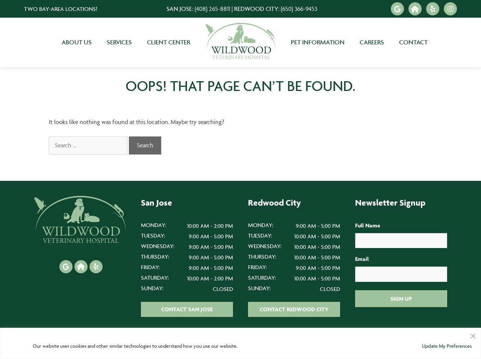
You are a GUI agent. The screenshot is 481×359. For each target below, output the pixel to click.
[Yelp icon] (432, 8)
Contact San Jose (187, 309)
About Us (77, 42)
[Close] (473, 334)
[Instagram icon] (450, 8)
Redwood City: (275, 8)
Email (362, 258)
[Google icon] (397, 8)
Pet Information (318, 42)
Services (119, 42)
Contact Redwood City (294, 309)
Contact (413, 42)
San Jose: (198, 8)
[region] (240, 343)
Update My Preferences (447, 346)
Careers (372, 42)
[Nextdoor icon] (415, 8)
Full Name (367, 225)
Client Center (168, 42)
